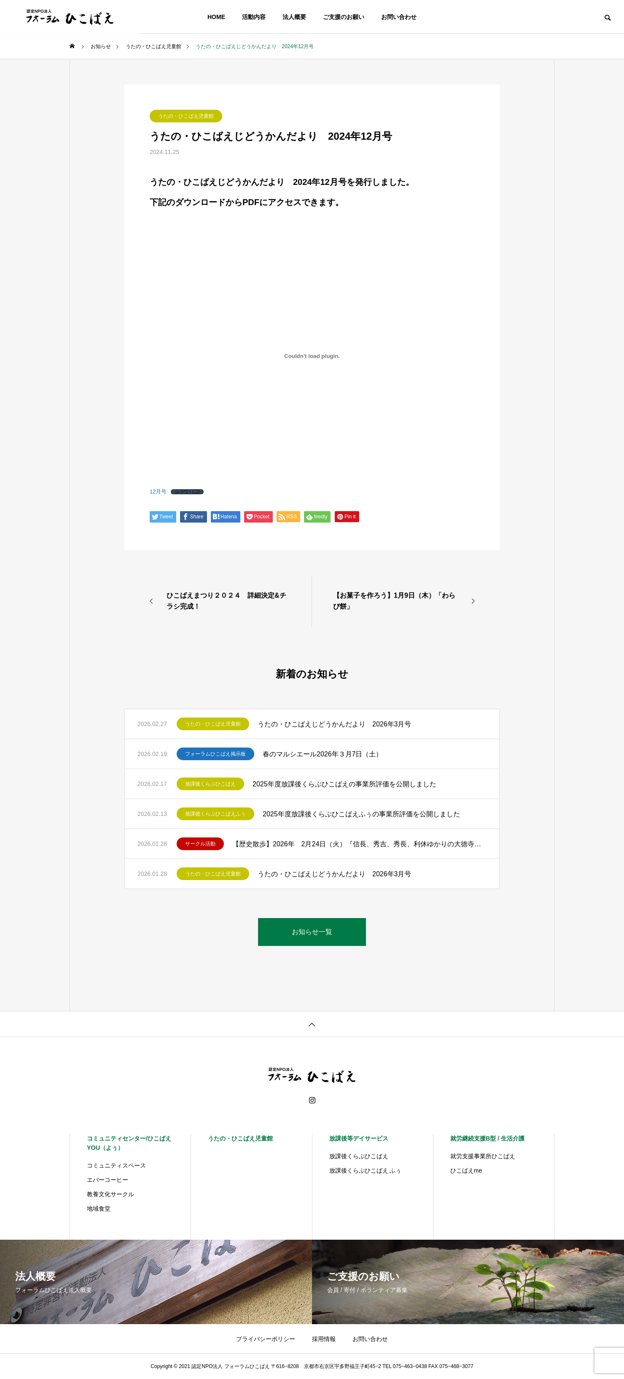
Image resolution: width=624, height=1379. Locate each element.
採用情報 (324, 1339)
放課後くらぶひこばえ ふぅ (365, 1170)
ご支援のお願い (343, 17)
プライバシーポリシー (265, 1339)
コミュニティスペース (116, 1165)
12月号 (158, 491)
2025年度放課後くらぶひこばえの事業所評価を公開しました (344, 784)
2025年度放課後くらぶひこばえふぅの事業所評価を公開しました (361, 814)
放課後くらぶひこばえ (210, 784)
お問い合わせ (399, 17)
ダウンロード (187, 492)
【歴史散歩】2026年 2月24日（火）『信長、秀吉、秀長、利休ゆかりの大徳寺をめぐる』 (359, 844)
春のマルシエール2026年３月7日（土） (323, 754)
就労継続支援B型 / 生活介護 (487, 1138)
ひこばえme (466, 1170)
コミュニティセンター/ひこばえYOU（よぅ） (129, 1143)
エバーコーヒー (107, 1179)
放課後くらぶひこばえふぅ (215, 814)
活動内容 (254, 17)
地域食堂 (98, 1208)
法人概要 (294, 17)
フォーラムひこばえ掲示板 (215, 754)
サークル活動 (200, 844)
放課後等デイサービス (358, 1138)
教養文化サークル (110, 1194)
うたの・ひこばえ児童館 (186, 116)
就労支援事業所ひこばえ (482, 1156)
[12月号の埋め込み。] (312, 355)
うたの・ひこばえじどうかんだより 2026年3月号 (335, 724)
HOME (216, 17)
